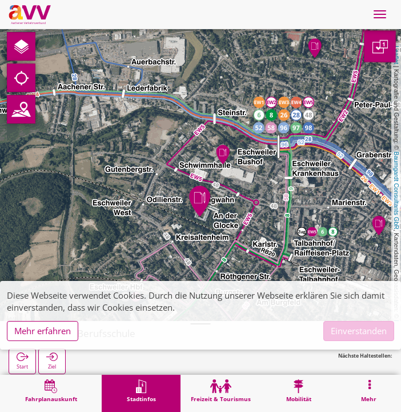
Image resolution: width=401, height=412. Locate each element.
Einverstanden (359, 330)
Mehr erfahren (42, 330)
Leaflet (396, 55)
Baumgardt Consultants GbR (396, 190)
